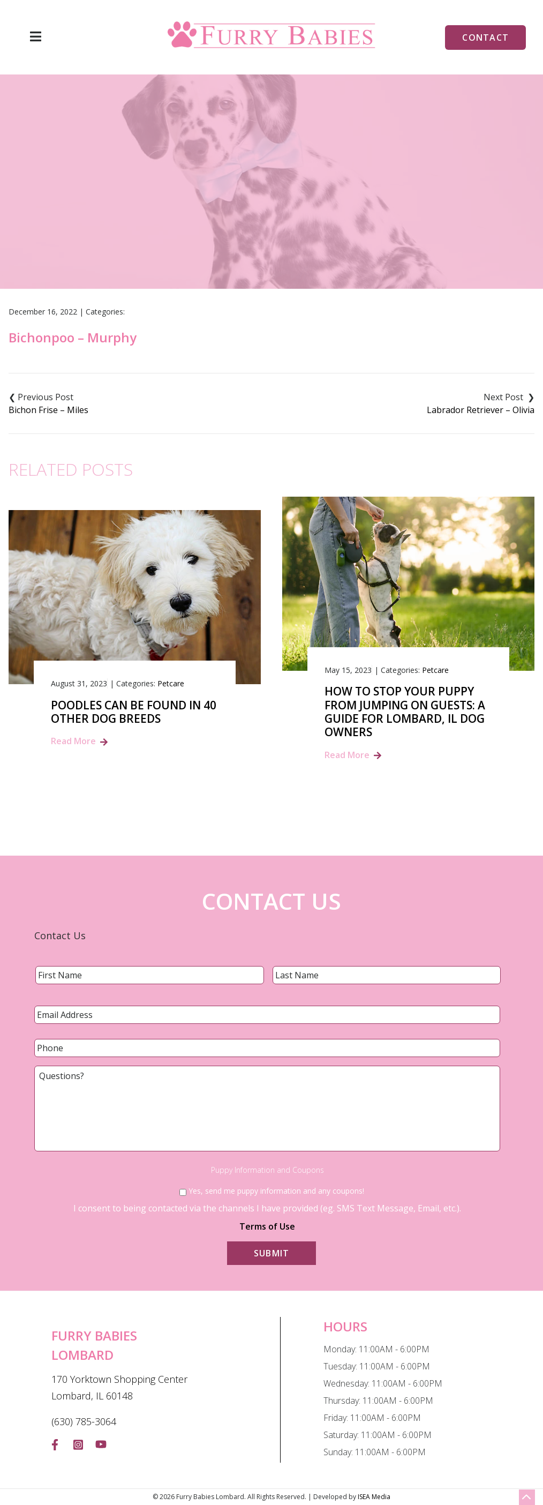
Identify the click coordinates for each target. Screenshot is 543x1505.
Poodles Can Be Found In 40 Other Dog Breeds (133, 712)
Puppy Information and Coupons (267, 1170)
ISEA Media (374, 1496)
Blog (233, 228)
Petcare (170, 683)
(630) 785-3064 (83, 1421)
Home (196, 228)
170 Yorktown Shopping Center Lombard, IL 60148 (119, 1388)
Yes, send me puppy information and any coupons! (276, 1191)
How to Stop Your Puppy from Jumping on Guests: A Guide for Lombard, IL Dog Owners (405, 712)
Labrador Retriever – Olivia (480, 410)
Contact (485, 37)
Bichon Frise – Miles (48, 410)
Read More (73, 741)
